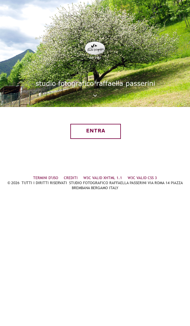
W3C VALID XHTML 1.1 (102, 178)
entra (95, 131)
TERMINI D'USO (45, 178)
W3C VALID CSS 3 (142, 178)
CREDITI (71, 178)
